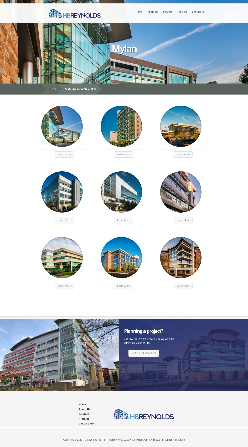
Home (139, 11)
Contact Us (198, 11)
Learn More (64, 154)
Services (167, 11)
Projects (182, 11)
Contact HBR (86, 423)
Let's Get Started (144, 353)
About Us (153, 11)
